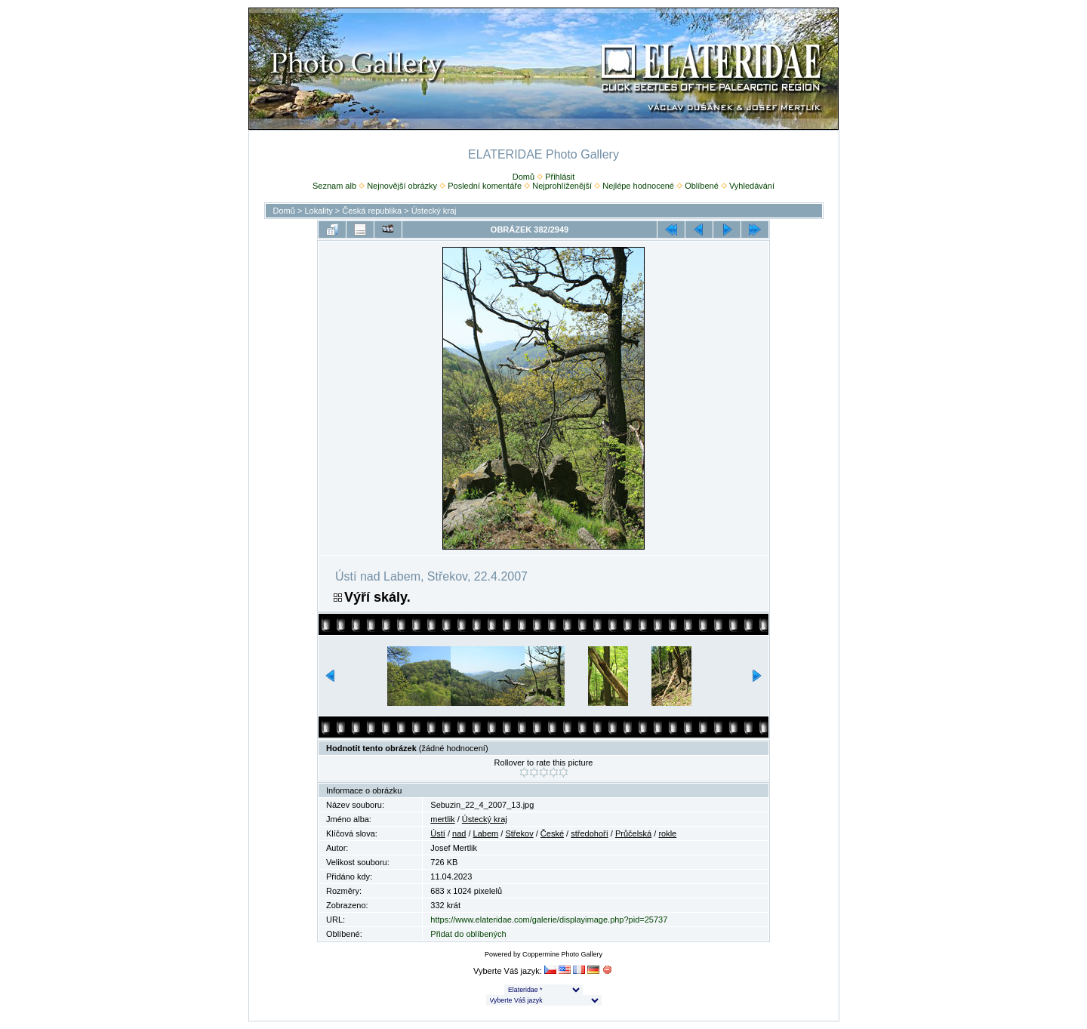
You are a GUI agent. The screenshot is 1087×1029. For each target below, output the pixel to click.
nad (459, 833)
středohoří (589, 833)
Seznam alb (334, 185)
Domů (523, 176)
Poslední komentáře (485, 185)
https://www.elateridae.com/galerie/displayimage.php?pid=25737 (548, 919)
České (552, 833)
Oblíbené (702, 185)
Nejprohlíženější (562, 185)
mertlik (442, 819)
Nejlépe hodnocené (638, 185)
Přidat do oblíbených (468, 933)
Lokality (318, 210)
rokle (667, 833)
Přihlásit (559, 176)
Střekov (519, 833)
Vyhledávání (751, 185)
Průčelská (633, 833)
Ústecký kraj (434, 210)
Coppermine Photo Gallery (562, 954)
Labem (486, 833)
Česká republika (372, 210)
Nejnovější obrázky (402, 185)
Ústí (437, 833)
